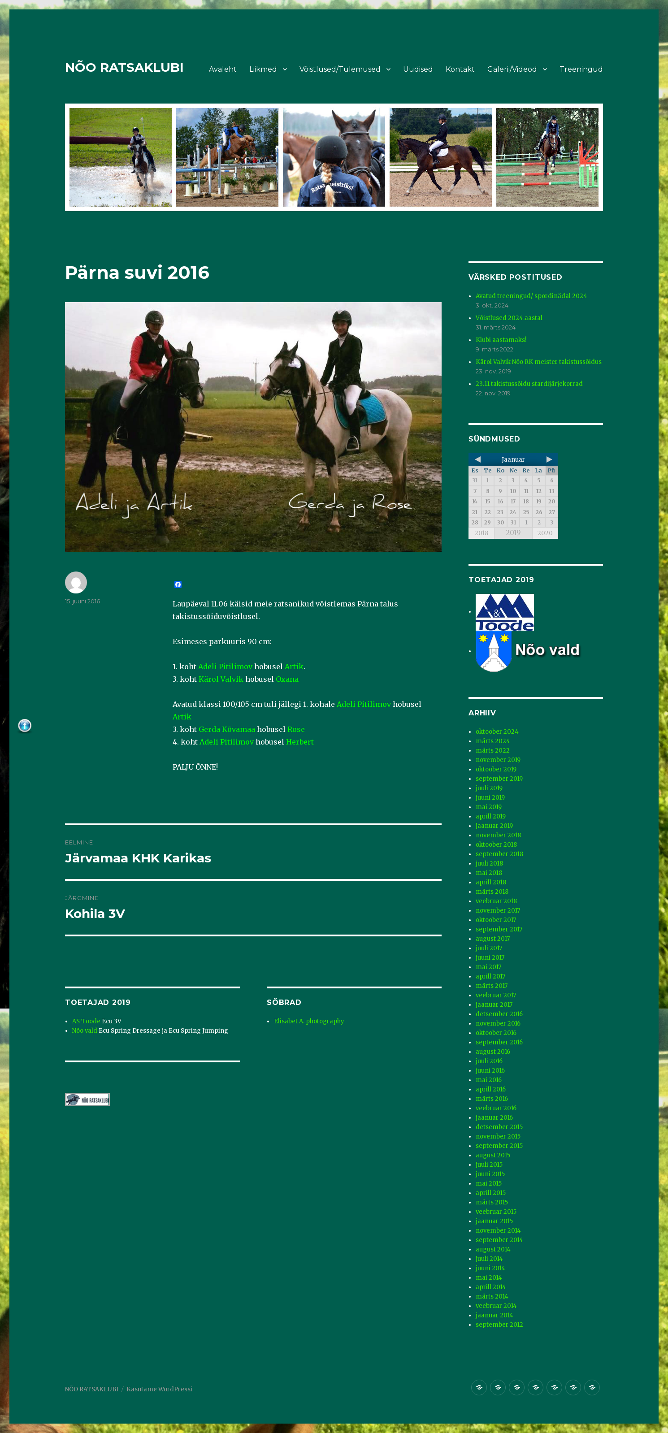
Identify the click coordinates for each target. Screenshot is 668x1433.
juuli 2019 (489, 788)
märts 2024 (493, 741)
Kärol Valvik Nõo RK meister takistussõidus (539, 362)
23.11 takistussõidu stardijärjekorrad (529, 384)
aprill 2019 (491, 816)
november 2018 (498, 835)
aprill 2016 (491, 1089)
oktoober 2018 (496, 845)
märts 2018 (492, 892)
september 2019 (499, 779)
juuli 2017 (489, 948)
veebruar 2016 (496, 1108)
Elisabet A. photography (309, 1021)
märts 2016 (492, 1099)
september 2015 (499, 1146)
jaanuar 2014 (494, 1315)
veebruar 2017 (496, 995)
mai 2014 (489, 1277)
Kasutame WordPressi (159, 1389)
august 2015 (493, 1155)
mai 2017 (488, 967)
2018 (481, 533)
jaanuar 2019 (494, 826)
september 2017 (499, 929)
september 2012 (499, 1325)
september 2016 (499, 1042)
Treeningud (581, 69)
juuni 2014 (490, 1268)
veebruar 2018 (496, 901)
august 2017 (493, 939)
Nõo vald (84, 1031)
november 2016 (498, 1023)
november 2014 (498, 1230)
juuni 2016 (490, 1070)
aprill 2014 (491, 1287)
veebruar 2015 (496, 1212)
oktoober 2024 (497, 732)
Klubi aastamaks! (501, 340)
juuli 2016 (489, 1061)
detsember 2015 (499, 1127)
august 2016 (493, 1052)
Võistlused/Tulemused (340, 69)
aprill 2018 (491, 882)
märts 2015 (492, 1202)
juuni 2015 (490, 1174)
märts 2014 (492, 1296)
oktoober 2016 (496, 1033)
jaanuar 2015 (494, 1221)
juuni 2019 (490, 797)
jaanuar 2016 (494, 1117)
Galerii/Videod (512, 69)
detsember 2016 (499, 1014)
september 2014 (499, 1240)
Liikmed (263, 69)
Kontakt (460, 69)
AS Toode (86, 1021)
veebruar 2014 (496, 1306)
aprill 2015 (491, 1193)
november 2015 (498, 1136)
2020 (545, 533)
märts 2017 (492, 986)
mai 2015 (489, 1183)
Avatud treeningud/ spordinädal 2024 (531, 296)
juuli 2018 (489, 863)
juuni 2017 (490, 957)
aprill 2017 (490, 976)
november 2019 (498, 760)
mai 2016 (489, 1080)
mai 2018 (489, 873)
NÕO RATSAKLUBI (124, 67)
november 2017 (498, 910)
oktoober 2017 (496, 920)
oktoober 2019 (496, 769)
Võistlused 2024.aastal (509, 318)
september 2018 (499, 854)
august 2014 (493, 1249)
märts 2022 (493, 750)
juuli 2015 (489, 1165)
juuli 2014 (489, 1259)
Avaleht (223, 69)
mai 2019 (489, 807)
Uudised (418, 69)
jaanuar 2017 (494, 1005)
